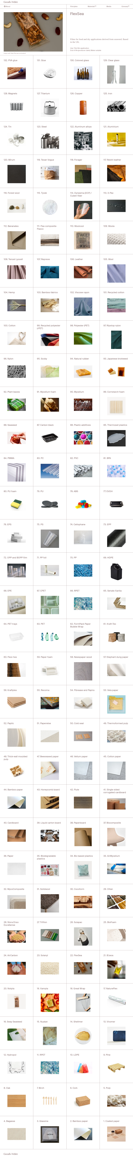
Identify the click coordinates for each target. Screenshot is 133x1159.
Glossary (125, 6)
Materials (92, 6)
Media (108, 6)
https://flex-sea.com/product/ (18, 53)
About (7, 6)
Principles (73, 6)
